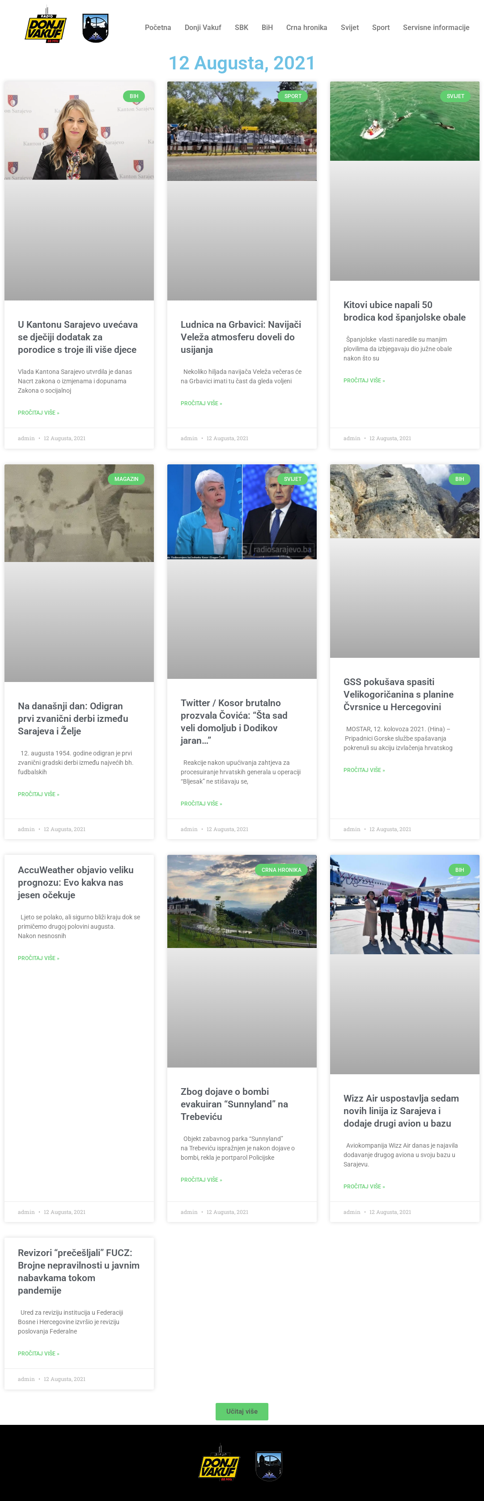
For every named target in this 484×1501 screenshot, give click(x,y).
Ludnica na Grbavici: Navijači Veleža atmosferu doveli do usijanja (241, 337)
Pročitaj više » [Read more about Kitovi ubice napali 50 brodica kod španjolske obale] (364, 380)
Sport (381, 27)
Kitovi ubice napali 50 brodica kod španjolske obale (405, 311)
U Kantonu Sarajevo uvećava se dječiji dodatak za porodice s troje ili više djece (78, 337)
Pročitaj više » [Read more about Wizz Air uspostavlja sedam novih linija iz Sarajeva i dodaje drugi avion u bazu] (364, 1187)
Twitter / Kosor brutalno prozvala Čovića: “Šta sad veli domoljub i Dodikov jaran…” (234, 722)
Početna (158, 27)
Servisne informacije (436, 27)
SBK (241, 27)
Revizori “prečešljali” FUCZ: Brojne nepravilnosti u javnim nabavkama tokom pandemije (79, 1272)
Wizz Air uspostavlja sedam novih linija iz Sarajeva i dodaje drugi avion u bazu (401, 1111)
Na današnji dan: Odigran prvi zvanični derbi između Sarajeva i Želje (73, 719)
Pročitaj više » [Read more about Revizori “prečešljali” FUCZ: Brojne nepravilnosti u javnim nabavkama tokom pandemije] (38, 1354)
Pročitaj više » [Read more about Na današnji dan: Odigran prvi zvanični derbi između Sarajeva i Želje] (38, 794)
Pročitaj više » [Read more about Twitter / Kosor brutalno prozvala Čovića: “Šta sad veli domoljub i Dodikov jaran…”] (201, 804)
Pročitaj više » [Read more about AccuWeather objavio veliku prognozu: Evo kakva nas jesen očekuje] (38, 958)
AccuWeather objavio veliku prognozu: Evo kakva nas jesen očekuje (76, 883)
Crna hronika (306, 27)
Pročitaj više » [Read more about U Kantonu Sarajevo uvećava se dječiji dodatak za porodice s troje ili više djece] (38, 413)
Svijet (350, 27)
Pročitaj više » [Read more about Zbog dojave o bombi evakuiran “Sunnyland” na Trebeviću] (201, 1180)
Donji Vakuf (203, 27)
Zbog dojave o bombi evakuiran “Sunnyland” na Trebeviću (234, 1104)
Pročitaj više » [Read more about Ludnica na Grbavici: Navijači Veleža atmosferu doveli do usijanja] (201, 403)
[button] (242, 1411)
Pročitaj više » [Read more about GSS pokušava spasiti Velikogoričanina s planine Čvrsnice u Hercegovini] (364, 770)
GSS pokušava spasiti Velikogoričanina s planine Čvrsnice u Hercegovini (399, 694)
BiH (267, 27)
